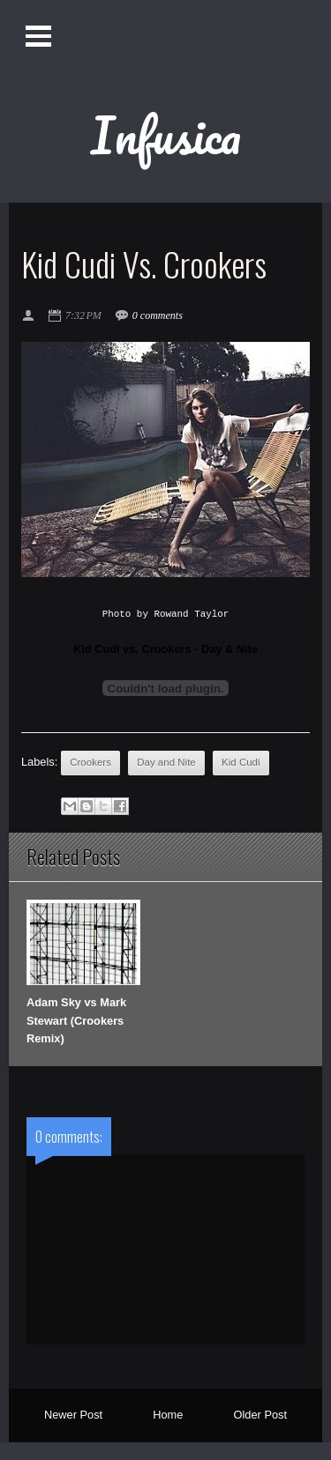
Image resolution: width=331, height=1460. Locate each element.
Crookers (90, 762)
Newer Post (73, 1414)
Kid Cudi (241, 762)
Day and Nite (166, 762)
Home (168, 1414)
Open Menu (38, 36)
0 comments (157, 315)
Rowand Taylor (191, 614)
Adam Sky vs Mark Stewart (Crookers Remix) (76, 1020)
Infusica (166, 134)
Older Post (260, 1414)
